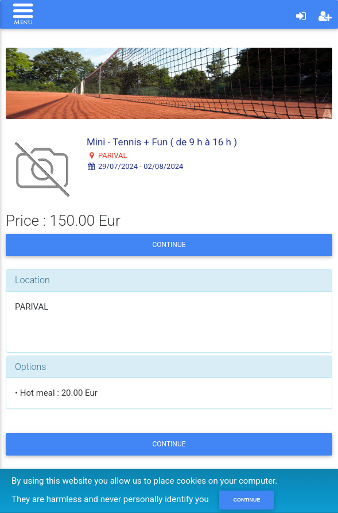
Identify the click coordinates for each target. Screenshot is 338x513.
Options (30, 366)
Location (32, 280)
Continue (168, 245)
